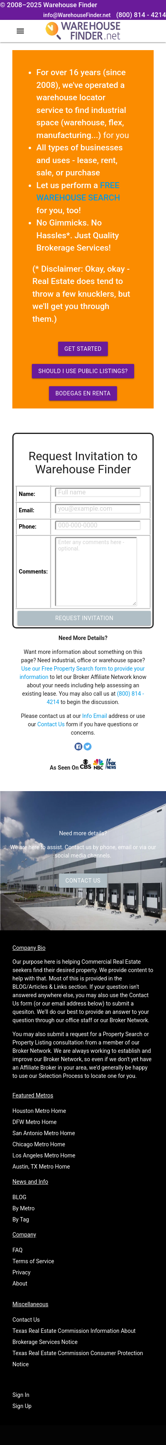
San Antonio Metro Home (43, 1133)
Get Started (83, 349)
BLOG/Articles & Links (39, 987)
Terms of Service (33, 1261)
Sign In (20, 1395)
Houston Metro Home (39, 1111)
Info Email (94, 716)
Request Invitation (84, 618)
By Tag (20, 1219)
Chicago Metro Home (38, 1144)
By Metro (23, 1208)
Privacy (21, 1272)
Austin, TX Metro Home (41, 1166)
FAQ (17, 1250)
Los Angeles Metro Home (43, 1155)
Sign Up (21, 1406)
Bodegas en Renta (83, 393)
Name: (27, 494)
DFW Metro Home (34, 1122)
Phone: (27, 526)
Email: (26, 510)
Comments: (33, 571)
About (19, 1283)
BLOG (19, 1197)
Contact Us (51, 724)
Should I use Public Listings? (83, 371)
